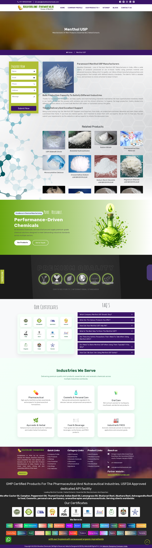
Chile (55, 533)
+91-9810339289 (116, 463)
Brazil (31, 533)
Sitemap (51, 459)
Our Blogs (51, 466)
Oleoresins (72, 461)
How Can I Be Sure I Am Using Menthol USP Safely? (98, 353)
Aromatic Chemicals (75, 459)
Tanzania (142, 533)
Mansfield (104, 526)
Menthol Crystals (94, 456)
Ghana (120, 533)
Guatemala (141, 526)
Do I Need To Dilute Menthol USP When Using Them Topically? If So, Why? (105, 346)
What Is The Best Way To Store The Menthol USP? (98, 331)
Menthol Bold (92, 464)
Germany (63, 533)
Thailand (83, 533)
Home (69, 52)
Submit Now (23, 108)
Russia (113, 526)
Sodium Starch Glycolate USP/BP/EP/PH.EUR (106, 181)
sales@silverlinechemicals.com (47, 2)
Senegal (104, 533)
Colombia (22, 533)
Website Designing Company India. (115, 546)
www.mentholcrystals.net (118, 475)
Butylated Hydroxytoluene (80, 151)
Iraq (50, 526)
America (42, 526)
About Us (22, 473)
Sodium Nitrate (105, 147)
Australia (73, 533)
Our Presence (53, 461)
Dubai (9, 526)
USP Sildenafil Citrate (54, 152)
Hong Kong (93, 533)
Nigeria (112, 533)
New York (18, 526)
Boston (95, 526)
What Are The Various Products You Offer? (95, 320)
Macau (69, 526)
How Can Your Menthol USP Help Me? (93, 326)
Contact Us (52, 464)
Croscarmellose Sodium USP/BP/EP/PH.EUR (80, 176)
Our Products (22, 242)
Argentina (39, 533)
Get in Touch (40, 243)
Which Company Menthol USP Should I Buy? (96, 314)
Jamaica (131, 526)
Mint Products (73, 454)
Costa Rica (11, 533)
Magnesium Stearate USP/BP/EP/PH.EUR (131, 181)
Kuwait (77, 526)
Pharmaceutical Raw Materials (131, 149)
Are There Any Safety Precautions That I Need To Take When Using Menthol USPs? (104, 338)
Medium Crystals (93, 466)
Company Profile (53, 454)
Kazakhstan (59, 526)
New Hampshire (30, 526)
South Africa (130, 533)
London (86, 526)
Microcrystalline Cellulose (53, 172)
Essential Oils (72, 456)
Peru (48, 533)
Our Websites (52, 468)
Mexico (122, 526)
